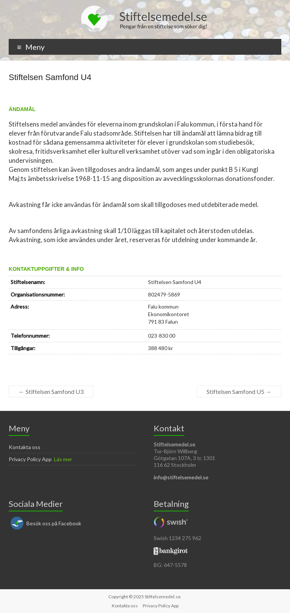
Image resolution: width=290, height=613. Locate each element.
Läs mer (63, 459)
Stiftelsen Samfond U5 (239, 391)
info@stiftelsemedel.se (181, 477)
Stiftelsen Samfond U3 (51, 391)
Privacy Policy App (30, 459)
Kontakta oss (24, 447)
